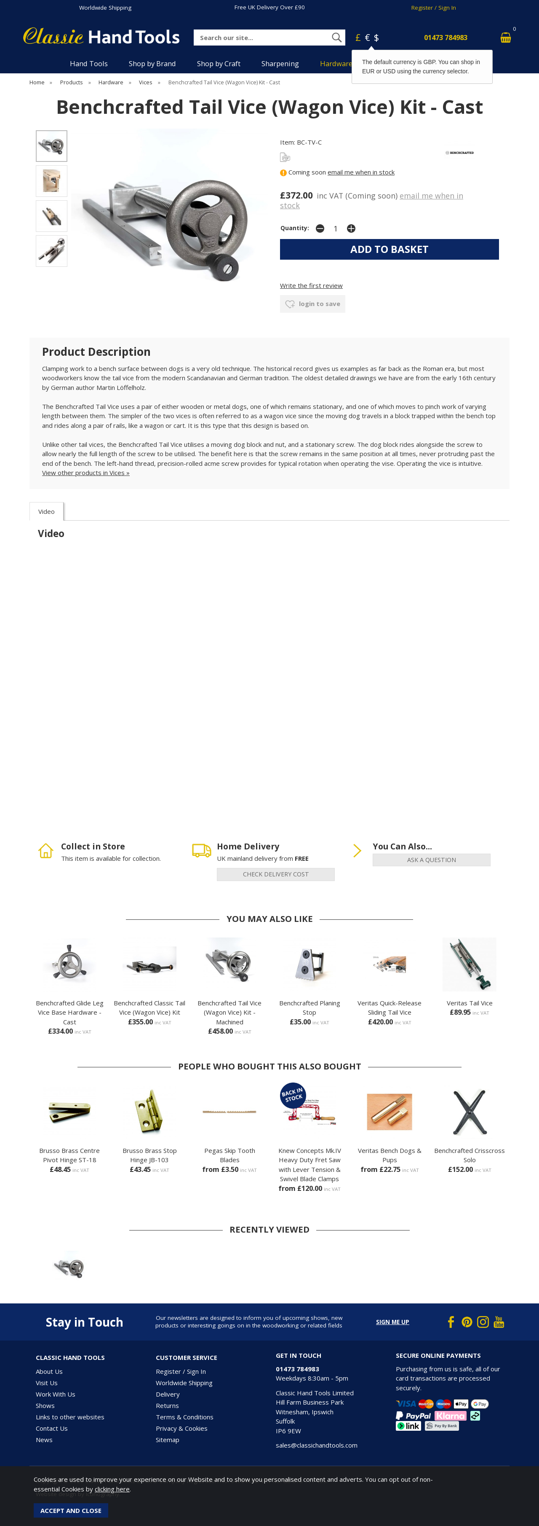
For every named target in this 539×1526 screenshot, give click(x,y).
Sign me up (392, 1322)
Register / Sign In (433, 7)
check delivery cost (276, 874)
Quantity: (294, 228)
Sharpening (280, 63)
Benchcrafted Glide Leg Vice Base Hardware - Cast (70, 1012)
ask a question (431, 860)
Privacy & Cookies (182, 1428)
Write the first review (311, 285)
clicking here (112, 1489)
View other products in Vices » (86, 472)
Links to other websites (70, 1417)
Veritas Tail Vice (470, 1003)
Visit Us (47, 1382)
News (44, 1439)
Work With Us (55, 1394)
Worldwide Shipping (105, 7)
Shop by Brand (152, 63)
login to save (312, 304)
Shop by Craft (218, 63)
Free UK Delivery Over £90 (270, 7)
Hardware (336, 63)
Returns (167, 1405)
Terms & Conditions (184, 1417)
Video (46, 511)
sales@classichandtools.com (317, 1445)
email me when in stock (361, 172)
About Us (49, 1371)
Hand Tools (89, 63)
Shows (45, 1405)
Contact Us (52, 1428)
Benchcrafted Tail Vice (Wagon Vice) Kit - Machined (229, 1012)
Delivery (168, 1394)
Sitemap (167, 1439)
